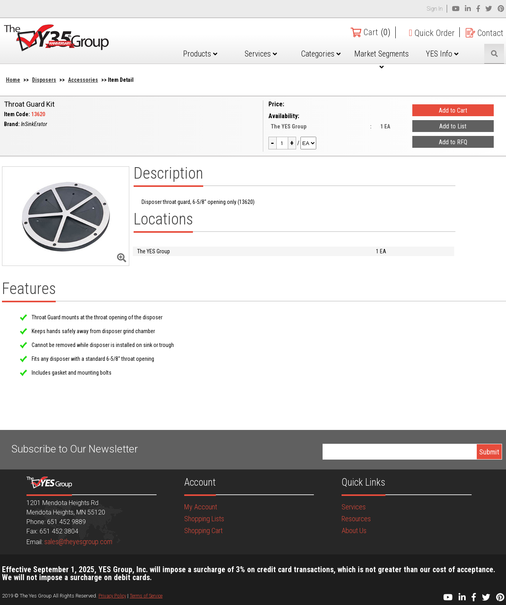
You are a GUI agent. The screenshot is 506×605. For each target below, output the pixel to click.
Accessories (83, 80)
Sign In (435, 8)
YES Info (442, 53)
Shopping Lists (204, 519)
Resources (356, 519)
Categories (321, 53)
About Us (354, 530)
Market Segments (381, 59)
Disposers (44, 80)
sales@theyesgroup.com (78, 541)
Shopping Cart (203, 530)
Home (13, 80)
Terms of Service (146, 596)
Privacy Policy (112, 596)
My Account (200, 507)
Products (200, 53)
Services (261, 53)
